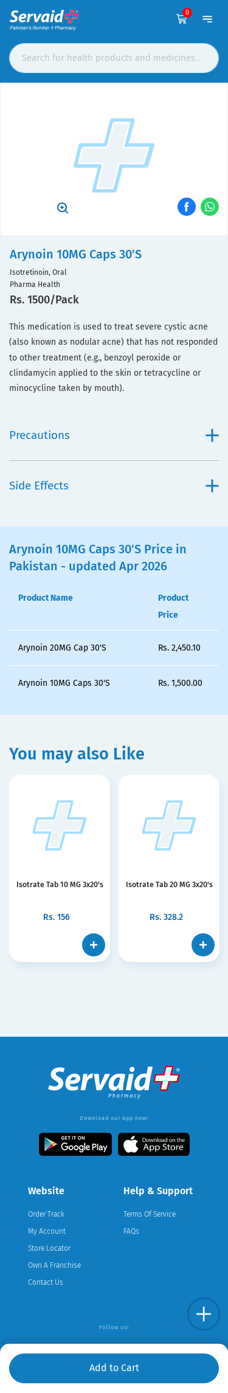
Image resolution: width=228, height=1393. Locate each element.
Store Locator (49, 1248)
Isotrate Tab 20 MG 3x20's (169, 884)
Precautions (114, 435)
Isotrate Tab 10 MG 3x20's (59, 884)
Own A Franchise (54, 1265)
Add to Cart (114, 1368)
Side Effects (114, 486)
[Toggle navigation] (207, 19)
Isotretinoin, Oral (38, 272)
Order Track (46, 1214)
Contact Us (45, 1282)
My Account (47, 1231)
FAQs (131, 1231)
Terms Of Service (149, 1214)
